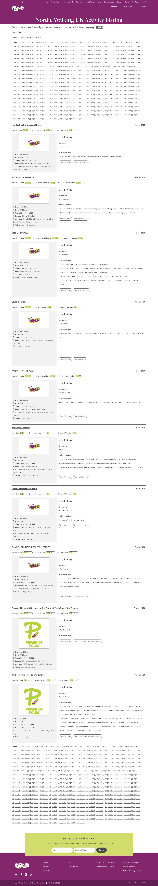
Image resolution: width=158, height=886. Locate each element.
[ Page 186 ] (53, 91)
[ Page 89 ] (73, 62)
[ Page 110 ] (125, 66)
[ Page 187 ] (62, 91)
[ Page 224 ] (16, 103)
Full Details (65, 162)
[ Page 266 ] (16, 115)
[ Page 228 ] (53, 103)
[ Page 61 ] (106, 54)
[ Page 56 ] (65, 54)
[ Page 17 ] (139, 42)
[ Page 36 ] (32, 50)
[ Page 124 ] (127, 71)
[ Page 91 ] (90, 62)
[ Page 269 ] (44, 115)
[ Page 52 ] (32, 54)
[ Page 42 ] (82, 50)
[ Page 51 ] (24, 54)
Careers (119, 2)
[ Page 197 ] (25, 95)
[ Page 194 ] (127, 91)
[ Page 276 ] (108, 115)
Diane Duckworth (65, 199)
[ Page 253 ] (25, 111)
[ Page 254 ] (34, 111)
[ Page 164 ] (108, 83)
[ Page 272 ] (71, 115)
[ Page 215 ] (62, 99)
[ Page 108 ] (106, 66)
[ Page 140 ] (16, 79)
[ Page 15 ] (123, 42)
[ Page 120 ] (90, 71)
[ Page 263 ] (118, 111)
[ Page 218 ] (90, 99)
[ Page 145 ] (62, 79)
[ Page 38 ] (49, 50)
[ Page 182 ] (16, 91)
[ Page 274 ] (90, 115)
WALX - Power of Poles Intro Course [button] (87, 641)
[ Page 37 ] (40, 50)
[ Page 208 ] (127, 95)
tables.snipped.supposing (29, 737)
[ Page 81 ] (139, 58)
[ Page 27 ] (90, 46)
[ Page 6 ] (52, 42)
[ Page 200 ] (53, 95)
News (99, 2)
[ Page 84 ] (32, 62)
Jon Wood (62, 449)
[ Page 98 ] (16, 66)
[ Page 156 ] (34, 83)
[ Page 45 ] (106, 50)
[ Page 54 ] (49, 54)
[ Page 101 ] (41, 66)
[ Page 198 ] (34, 95)
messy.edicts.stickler (28, 225)
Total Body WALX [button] (81, 290)
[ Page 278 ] (127, 115)
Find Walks (46, 871)
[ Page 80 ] (131, 58)
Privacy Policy (23, 883)
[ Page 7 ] (59, 42)
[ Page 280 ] (16, 119)
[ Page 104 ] (69, 66)
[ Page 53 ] (40, 54)
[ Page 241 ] (44, 107)
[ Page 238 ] (16, 107)
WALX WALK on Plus (66, 393)
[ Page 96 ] (131, 62)
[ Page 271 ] (62, 115)
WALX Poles (89, 2)
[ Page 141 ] (25, 79)
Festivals (79, 2)
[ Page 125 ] (136, 71)
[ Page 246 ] (90, 107)
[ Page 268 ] (34, 115)
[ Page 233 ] (99, 103)
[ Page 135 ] (99, 75)
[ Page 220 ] (108, 99)
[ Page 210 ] (16, 99)
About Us (72, 862)
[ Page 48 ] (131, 50)
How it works (128, 6)
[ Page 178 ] (108, 87)
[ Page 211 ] (25, 99)
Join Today (136, 2)
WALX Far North (64, 630)
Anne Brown (63, 147)
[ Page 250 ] (127, 107)
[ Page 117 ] (62, 71)
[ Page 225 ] (25, 103)
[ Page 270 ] (53, 115)
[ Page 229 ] (62, 103)
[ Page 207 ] (118, 95)
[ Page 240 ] (34, 107)
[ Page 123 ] (118, 71)
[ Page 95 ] (123, 62)
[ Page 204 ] (90, 95)
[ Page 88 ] (65, 62)
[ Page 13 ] (106, 42)
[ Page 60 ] (98, 54)
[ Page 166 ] (127, 83)
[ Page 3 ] (30, 42)
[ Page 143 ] (44, 79)
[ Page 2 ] (23, 42)
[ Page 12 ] (98, 42)
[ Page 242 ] (53, 107)
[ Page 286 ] (71, 119)
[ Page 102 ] (51, 66)
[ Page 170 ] (34, 87)
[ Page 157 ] (44, 83)
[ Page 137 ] (118, 75)
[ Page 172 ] (53, 87)
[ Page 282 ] (34, 119)
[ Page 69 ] (40, 58)
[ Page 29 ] (106, 46)
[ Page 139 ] (136, 75)
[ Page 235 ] (118, 103)
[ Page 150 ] (108, 79)
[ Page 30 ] (115, 46)
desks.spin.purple (27, 419)
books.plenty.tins (26, 592)
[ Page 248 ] (108, 107)
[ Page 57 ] (73, 54)
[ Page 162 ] (90, 83)
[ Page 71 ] (57, 58)
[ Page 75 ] (90, 58)
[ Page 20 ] (32, 46)
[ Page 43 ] (90, 50)
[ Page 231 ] (81, 103)
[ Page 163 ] (99, 83)
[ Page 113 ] (25, 71)
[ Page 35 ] (24, 50)
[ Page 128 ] (34, 75)
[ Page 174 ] (71, 87)
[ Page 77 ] (106, 58)
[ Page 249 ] (118, 107)
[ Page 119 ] (81, 71)
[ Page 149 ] (99, 79)
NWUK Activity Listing (131, 871)
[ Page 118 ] (71, 71)
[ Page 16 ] (131, 42)
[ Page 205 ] (99, 95)
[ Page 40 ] (65, 50)
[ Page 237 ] (136, 103)
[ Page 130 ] (53, 75)
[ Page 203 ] (81, 95)
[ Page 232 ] (90, 103)
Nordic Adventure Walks (105, 862)
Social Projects (109, 2)
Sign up (101, 850)
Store (127, 2)
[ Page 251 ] (136, 107)
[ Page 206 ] (108, 95)
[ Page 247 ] (99, 107)
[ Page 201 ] (62, 95)
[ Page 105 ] (79, 66)
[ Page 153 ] (136, 79)
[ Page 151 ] (118, 79)
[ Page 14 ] (114, 42)
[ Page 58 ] (82, 54)
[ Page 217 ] (81, 99)
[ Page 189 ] (81, 91)
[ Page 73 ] (73, 58)
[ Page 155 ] (25, 83)
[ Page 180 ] (127, 87)
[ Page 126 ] (16, 75)
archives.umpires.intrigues (29, 475)
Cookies (32, 883)
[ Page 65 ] (139, 54)
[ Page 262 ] (108, 111)
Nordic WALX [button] (80, 359)
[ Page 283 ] (44, 119)
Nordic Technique (129, 867)
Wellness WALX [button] (81, 526)
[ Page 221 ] (118, 99)
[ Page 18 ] (16, 46)
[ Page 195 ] (136, 91)
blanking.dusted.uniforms (29, 278)
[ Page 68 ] (32, 58)
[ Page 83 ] (24, 62)
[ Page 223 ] (136, 99)
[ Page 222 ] (127, 99)
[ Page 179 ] (118, 87)
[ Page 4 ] (37, 42)
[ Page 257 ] (62, 111)
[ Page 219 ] (99, 99)
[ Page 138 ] (127, 75)
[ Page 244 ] (71, 107)
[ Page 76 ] (98, 58)
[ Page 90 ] (82, 62)
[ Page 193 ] (118, 91)
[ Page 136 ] (108, 75)
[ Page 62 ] (115, 54)
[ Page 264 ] (127, 111)
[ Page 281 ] (25, 119)
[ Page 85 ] (40, 62)
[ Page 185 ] (44, 91)
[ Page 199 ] (44, 95)
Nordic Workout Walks (105, 867)
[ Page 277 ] (118, 115)
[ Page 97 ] (139, 62)
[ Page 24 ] (65, 46)
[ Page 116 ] (53, 71)
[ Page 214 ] (53, 99)
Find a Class (55, 2)
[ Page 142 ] (34, 79)
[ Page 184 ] (34, 91)
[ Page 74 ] (82, 58)
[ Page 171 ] (44, 87)
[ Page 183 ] (25, 91)
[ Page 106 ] (88, 66)
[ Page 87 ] (57, 62)
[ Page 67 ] (24, 58)
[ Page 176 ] (90, 87)
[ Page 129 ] (44, 75)
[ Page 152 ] (127, 79)
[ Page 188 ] (71, 91)
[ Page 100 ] (32, 66)
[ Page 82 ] (16, 62)
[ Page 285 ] (62, 119)
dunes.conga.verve (27, 539)
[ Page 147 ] (81, 79)
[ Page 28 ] (98, 46)
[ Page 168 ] (16, 87)
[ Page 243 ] (62, 107)
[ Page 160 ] (71, 83)
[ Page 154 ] (16, 83)
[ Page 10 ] (81, 42)
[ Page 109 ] (116, 66)
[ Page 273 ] (81, 115)
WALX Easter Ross (65, 255)
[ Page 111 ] (134, 66)
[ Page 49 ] (139, 50)
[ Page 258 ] (71, 111)
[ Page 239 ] (25, 107)
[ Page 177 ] (99, 87)
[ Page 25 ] (73, 46)
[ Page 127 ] (25, 75)
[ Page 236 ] (127, 103)
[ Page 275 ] (99, 115)
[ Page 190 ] (90, 91)
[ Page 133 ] (81, 75)
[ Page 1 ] (15, 42)
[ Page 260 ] (90, 111)
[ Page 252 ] (16, 111)
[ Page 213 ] (44, 99)
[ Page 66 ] (16, 58)
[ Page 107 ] (97, 66)
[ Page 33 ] (139, 46)
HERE (99, 27)
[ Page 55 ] (57, 54)
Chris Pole (62, 697)
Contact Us (46, 867)
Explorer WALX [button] (80, 162)
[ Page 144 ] (53, 79)
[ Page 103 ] (60, 66)
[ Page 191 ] (99, 91)
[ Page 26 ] (82, 46)
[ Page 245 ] (81, 107)
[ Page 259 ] (81, 111)
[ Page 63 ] (123, 54)
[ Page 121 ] (99, 71)
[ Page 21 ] (40, 46)
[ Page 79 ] (123, 58)
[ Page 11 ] (90, 42)
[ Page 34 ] (16, 50)
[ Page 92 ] (98, 62)
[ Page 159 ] (62, 83)
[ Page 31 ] (123, 46)
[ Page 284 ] (53, 119)
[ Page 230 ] (71, 103)
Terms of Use (41, 883)
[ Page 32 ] (131, 46)
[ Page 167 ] (136, 83)
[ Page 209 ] (136, 95)
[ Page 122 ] (108, 71)
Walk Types (142, 6)
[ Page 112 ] (16, 71)
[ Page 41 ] (73, 50)
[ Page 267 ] (25, 115)
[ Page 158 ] (53, 83)
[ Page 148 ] (90, 79)
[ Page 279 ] (136, 115)
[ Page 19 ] (24, 46)
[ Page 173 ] (62, 87)
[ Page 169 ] (25, 87)
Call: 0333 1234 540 (54, 883)
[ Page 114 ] (34, 71)
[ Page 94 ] (115, 62)
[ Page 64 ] (131, 54)
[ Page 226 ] (34, 103)
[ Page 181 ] (136, 87)
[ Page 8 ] (66, 42)
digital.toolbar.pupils (28, 667)
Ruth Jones (63, 324)
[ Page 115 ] (44, 71)
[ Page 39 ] (57, 50)
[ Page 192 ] (108, 91)
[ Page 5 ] (44, 42)
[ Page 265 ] (136, 111)
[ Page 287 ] (81, 119)
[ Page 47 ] (123, 50)
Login (144, 2)
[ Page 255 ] (44, 111)
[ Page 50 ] (16, 54)
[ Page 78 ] (115, 58)
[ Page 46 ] (115, 50)
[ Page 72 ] (65, 58)
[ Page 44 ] (98, 50)
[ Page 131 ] (62, 75)
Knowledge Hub (67, 2)
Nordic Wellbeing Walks (132, 862)
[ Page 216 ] (71, 99)
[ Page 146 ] (71, 79)
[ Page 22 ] (49, 46)
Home (46, 2)
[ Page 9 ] (73, 42)
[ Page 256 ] (53, 111)
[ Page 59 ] (90, 54)
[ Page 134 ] (90, 75)
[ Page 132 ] (71, 75)
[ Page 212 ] (34, 99)
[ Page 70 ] (49, 58)
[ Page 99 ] (24, 66)
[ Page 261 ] (99, 111)
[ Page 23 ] (57, 46)
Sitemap (45, 862)
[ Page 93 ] (106, 62)
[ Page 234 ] (108, 103)
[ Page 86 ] (49, 62)
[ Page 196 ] (16, 95)
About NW (115, 6)
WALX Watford (64, 569)
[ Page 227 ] (44, 103)
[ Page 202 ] (71, 95)
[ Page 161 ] (81, 83)
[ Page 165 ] (118, 83)
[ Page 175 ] (81, 87)
